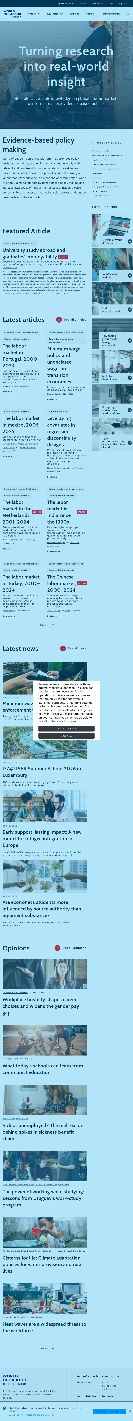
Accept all (66, 736)
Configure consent (66, 729)
